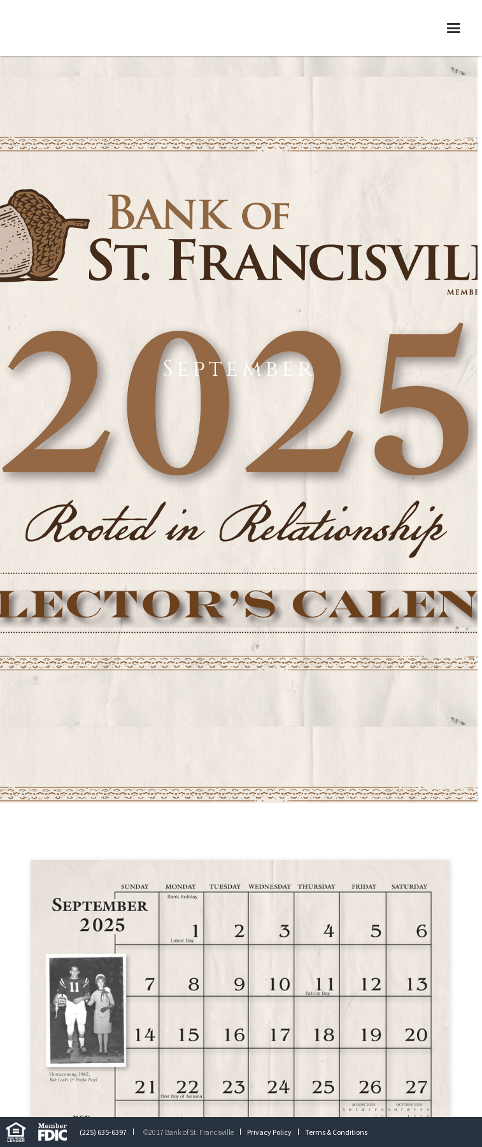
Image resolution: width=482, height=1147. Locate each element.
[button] (453, 28)
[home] (105, 28)
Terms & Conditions (336, 1132)
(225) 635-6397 (103, 1132)
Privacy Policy (269, 1132)
